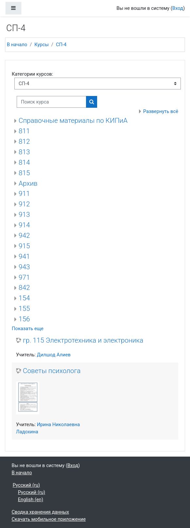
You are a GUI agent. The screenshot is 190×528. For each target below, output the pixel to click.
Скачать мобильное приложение (49, 519)
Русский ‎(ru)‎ (26, 485)
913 (24, 214)
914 (24, 225)
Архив (28, 183)
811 (24, 131)
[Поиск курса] (51, 102)
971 (24, 277)
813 (24, 152)
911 (24, 194)
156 (24, 319)
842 (24, 288)
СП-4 (61, 44)
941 (24, 256)
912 (24, 204)
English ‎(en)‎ (30, 499)
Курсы (41, 44)
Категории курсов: (32, 74)
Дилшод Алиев (54, 355)
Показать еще (27, 328)
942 (24, 235)
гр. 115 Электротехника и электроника (83, 340)
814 (24, 162)
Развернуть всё (160, 111)
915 (24, 246)
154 (24, 298)
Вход (177, 8)
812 (24, 141)
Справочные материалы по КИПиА (73, 120)
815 (24, 173)
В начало (17, 44)
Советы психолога (51, 371)
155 (24, 308)
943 (24, 267)
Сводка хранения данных (40, 512)
